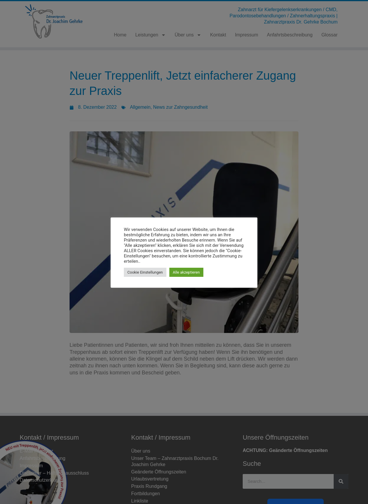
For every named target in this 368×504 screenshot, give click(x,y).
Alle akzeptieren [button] (186, 272)
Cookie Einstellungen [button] (145, 272)
